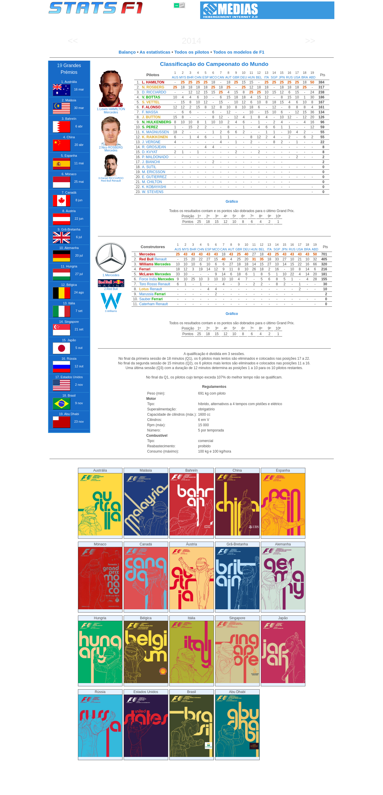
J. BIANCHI (151, 162)
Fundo (304, 789)
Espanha (283, 501)
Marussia (146, 294)
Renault (116, 180)
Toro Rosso (148, 284)
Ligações (286, 789)
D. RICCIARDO (154, 92)
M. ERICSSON (153, 172)
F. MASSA (150, 112)
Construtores (172, 789)
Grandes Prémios (123, 789)
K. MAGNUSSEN (155, 132)
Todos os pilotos (191, 52)
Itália (192, 649)
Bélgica (146, 649)
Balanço (127, 52)
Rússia (100, 723)
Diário (268, 789)
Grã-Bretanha (237, 575)
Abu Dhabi (237, 723)
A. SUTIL (149, 167)
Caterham (147, 304)
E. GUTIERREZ (154, 177)
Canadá (146, 575)
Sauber (145, 299)
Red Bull (106, 180)
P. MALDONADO (155, 157)
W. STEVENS (152, 192)
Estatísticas (68, 789)
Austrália (100, 501)
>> (310, 40)
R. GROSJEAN (154, 147)
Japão (283, 649)
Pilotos (150, 789)
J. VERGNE (151, 142)
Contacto (323, 789)
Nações (230, 789)
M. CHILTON (152, 182)
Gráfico (232, 201)
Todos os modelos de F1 (238, 52)
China (237, 501)
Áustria (192, 575)
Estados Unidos (146, 723)
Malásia (146, 501)
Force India (148, 279)
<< (73, 40)
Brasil (192, 723)
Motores (195, 789)
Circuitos (250, 789)
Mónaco (100, 575)
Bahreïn (192, 501)
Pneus (213, 789)
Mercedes (111, 112)
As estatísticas (154, 52)
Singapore (237, 649)
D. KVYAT (149, 152)
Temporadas (93, 789)
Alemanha (283, 576)
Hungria (100, 649)
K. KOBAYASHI (154, 187)
